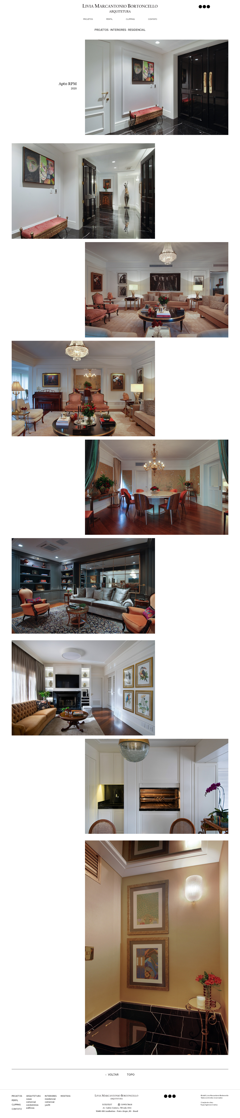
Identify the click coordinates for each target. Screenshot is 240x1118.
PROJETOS (17, 1096)
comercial (31, 1102)
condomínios (32, 1105)
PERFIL (15, 1100)
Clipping (130, 19)
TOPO (130, 1074)
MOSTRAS (65, 1096)
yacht (47, 1105)
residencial (50, 1099)
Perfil (109, 19)
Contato (152, 19)
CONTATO (17, 1109)
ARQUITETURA (33, 1096)
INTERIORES (50, 1096)
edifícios (30, 1108)
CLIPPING (16, 1105)
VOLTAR (112, 1074)
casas (29, 1099)
